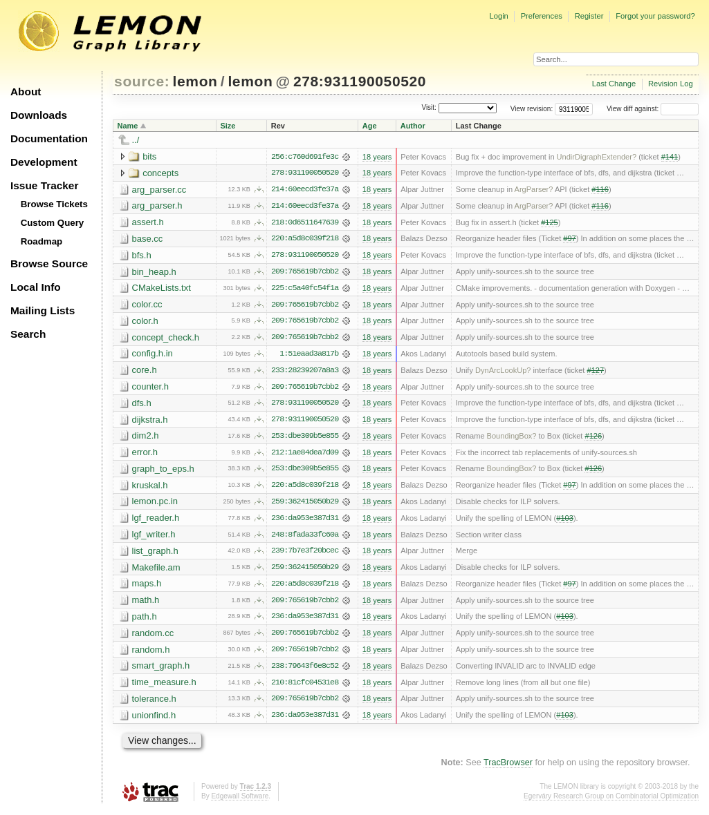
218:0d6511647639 (304, 223)
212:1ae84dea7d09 (304, 455)
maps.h (147, 587)
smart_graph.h (161, 670)
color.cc (147, 305)
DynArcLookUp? (503, 372)
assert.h (148, 223)
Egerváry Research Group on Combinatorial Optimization (611, 801)
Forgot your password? (655, 16)
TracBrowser (508, 768)
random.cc (153, 637)
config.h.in (152, 355)
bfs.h (141, 256)
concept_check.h (166, 339)
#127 (596, 372)
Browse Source (49, 263)
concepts (160, 173)
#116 (600, 190)
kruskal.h (150, 488)
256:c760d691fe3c (304, 156)
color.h (145, 322)
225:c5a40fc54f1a (304, 289)
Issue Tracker (44, 185)
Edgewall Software (239, 801)
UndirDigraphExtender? (596, 157)
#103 (564, 521)
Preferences (541, 16)
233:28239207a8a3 (304, 372)
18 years (377, 157)
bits (149, 156)
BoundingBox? (512, 438)
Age (369, 126)
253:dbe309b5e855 (304, 438)
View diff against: (653, 109)
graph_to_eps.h (163, 471)
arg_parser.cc (159, 189)
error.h (145, 455)
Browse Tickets (54, 204)
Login (498, 16)
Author (412, 126)
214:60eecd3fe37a (304, 189)
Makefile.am (156, 571)
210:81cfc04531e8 (304, 687)
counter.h (150, 388)
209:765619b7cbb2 (304, 272)
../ (136, 140)
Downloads (38, 115)
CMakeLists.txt (161, 289)
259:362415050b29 (304, 504)
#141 (670, 157)
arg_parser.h (157, 206)
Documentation (49, 138)
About (25, 91)
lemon (195, 81)
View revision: (531, 109)
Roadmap (42, 241)
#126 (593, 438)
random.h (151, 654)
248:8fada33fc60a (304, 538)
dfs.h (141, 405)
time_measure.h (164, 687)
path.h (144, 620)
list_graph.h (155, 554)
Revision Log (670, 83)
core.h (144, 372)
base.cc (147, 239)
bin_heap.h (154, 272)
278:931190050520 (359, 81)
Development (43, 162)
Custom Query (52, 223)
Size (227, 126)
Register (589, 16)
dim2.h (145, 438)
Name (128, 126)
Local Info (35, 287)
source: (141, 81)
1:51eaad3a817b (308, 355)
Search (28, 334)
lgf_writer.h (154, 538)
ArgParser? (534, 190)
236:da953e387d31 (304, 521)
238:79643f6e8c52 (304, 670)
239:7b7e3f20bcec (304, 554)
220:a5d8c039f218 (304, 239)
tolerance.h (154, 703)
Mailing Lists (42, 310)
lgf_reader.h (156, 521)
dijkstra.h (150, 421)
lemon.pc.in (155, 504)
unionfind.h (154, 720)
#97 (569, 240)
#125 (549, 223)
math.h (146, 604)
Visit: (428, 108)
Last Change (614, 83)
